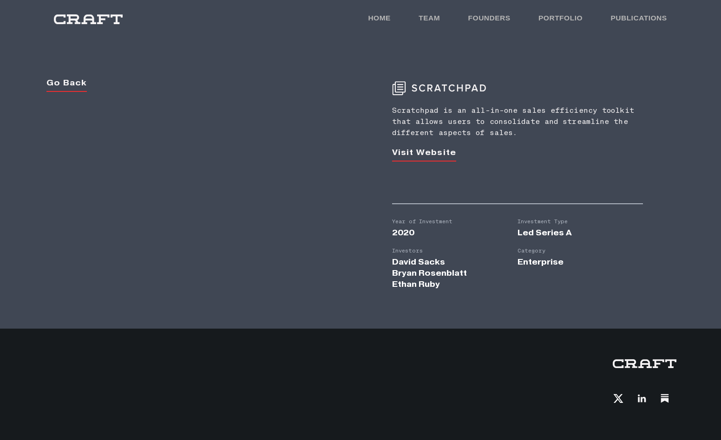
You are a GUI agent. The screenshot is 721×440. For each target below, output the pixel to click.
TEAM (429, 18)
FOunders (489, 18)
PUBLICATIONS (638, 18)
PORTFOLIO (560, 18)
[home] (86, 19)
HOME (379, 18)
